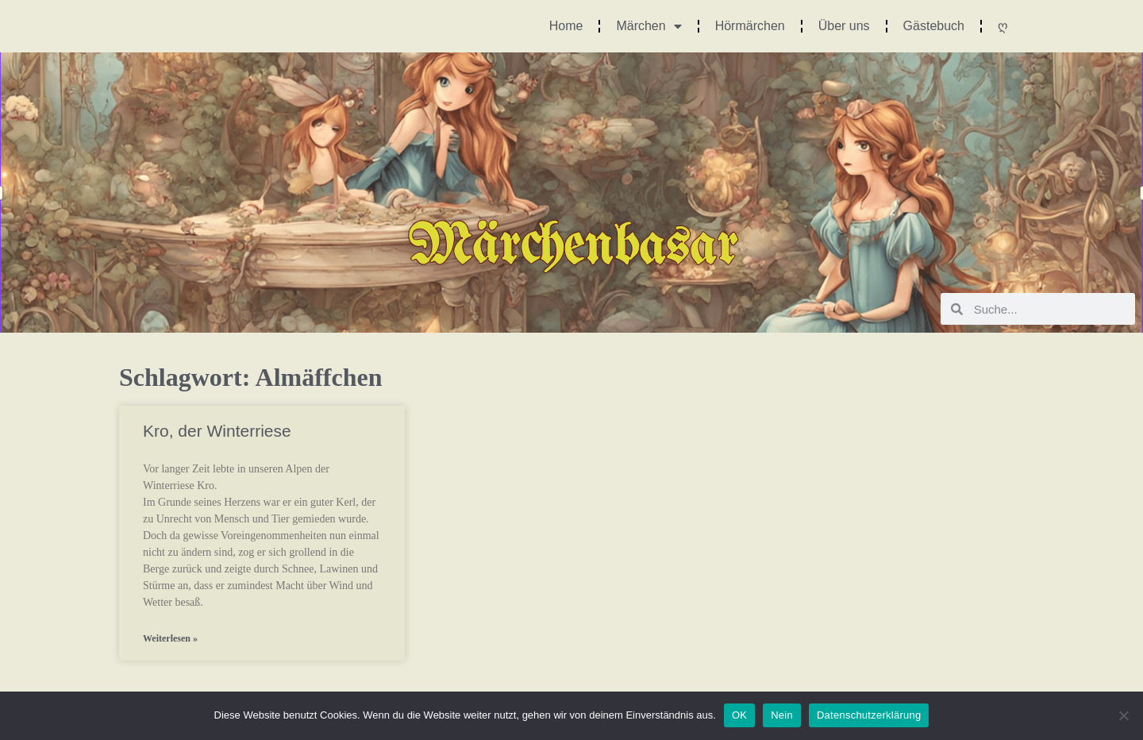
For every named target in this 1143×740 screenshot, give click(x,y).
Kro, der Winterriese (217, 431)
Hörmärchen (750, 26)
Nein (782, 715)
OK (739, 715)
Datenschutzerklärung (869, 715)
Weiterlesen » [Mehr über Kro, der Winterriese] (170, 638)
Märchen (648, 26)
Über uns (844, 26)
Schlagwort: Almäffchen (251, 377)
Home (566, 26)
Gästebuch (933, 26)
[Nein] (1123, 715)
